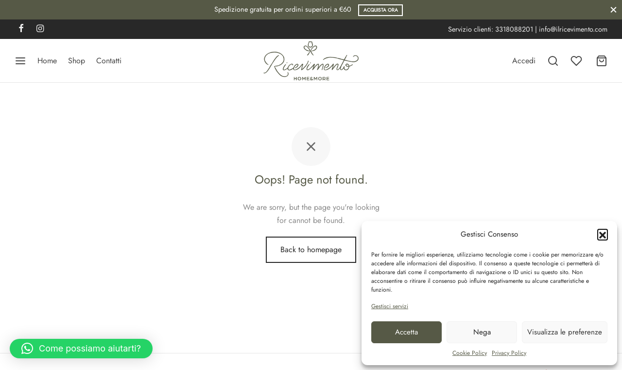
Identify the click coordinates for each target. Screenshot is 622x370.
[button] (602, 234)
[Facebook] (21, 29)
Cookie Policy (469, 353)
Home (47, 60)
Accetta (406, 332)
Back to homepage (311, 249)
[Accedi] (524, 60)
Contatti (108, 60)
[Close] (613, 9)
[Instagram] (40, 29)
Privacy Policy (509, 353)
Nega (482, 332)
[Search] (553, 61)
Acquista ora (380, 10)
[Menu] (20, 61)
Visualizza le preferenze (564, 332)
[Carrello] (601, 61)
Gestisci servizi (389, 306)
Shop (76, 60)
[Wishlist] (577, 61)
